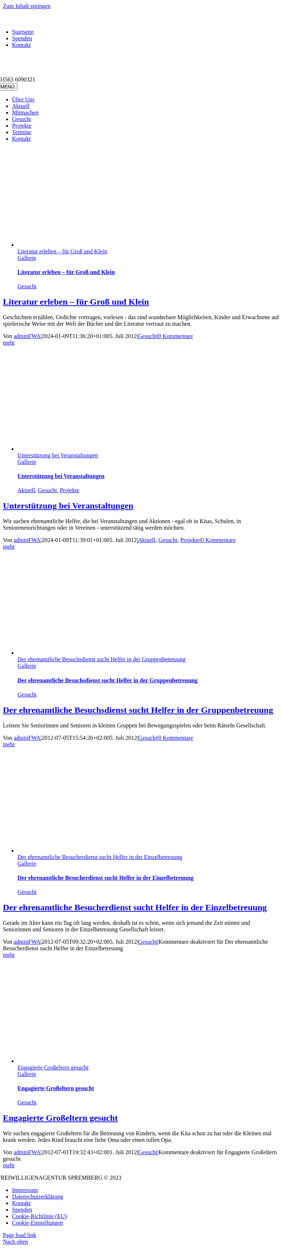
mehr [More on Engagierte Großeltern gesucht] (9, 1165)
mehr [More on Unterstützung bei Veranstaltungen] (9, 546)
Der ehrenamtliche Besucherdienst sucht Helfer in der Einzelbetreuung (99, 857)
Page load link (19, 1235)
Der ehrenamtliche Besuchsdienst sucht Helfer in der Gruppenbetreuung (101, 659)
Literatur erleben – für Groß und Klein (62, 251)
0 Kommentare (175, 336)
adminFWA (27, 336)
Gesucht (26, 286)
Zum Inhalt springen (27, 6)
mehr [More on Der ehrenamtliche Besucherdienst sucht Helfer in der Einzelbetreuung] (9, 955)
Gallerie (26, 258)
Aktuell (26, 490)
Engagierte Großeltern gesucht (52, 1067)
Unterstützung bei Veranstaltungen (57, 455)
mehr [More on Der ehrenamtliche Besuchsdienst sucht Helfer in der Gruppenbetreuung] (9, 744)
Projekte (69, 490)
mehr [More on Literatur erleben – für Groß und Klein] (9, 343)
